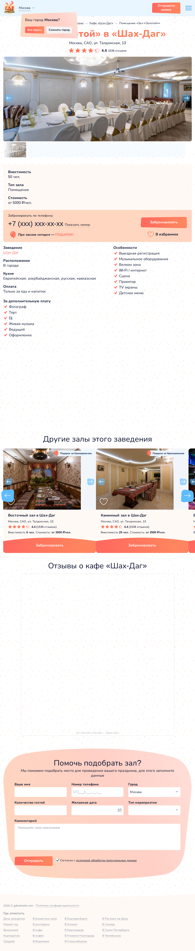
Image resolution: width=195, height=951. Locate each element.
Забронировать (49, 545)
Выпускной (10, 930)
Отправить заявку (166, 7)
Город (133, 784)
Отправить (33, 861)
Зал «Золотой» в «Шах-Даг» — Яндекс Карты (97, 733)
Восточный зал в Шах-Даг (31, 515)
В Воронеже (41, 941)
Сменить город (59, 29)
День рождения (14, 918)
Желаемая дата (84, 802)
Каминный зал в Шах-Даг (124, 515)
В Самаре (108, 924)
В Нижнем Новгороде (79, 935)
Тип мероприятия (142, 802)
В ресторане (41, 924)
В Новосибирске (76, 941)
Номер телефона (85, 784)
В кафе (37, 930)
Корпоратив (11, 935)
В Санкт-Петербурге (116, 930)
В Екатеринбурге (76, 918)
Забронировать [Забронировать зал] (164, 222)
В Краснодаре (74, 930)
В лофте (38, 935)
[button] (8, 98)
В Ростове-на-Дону (115, 918)
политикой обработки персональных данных (106, 860)
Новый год (10, 924)
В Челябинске (111, 935)
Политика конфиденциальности (57, 905)
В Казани (71, 924)
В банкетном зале (45, 918)
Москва (25, 8)
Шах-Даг (11, 252)
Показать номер (77, 224)
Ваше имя (22, 784)
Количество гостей (30, 802)
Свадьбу (9, 941)
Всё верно (34, 29)
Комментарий (26, 820)
